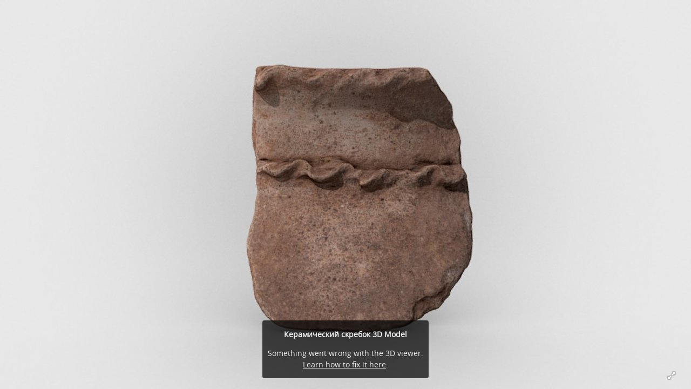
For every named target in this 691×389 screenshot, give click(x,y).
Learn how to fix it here (344, 364)
